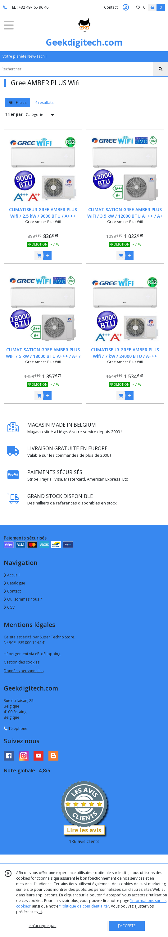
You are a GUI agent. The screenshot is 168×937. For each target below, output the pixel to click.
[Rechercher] (160, 69)
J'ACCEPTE (126, 925)
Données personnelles (23, 670)
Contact (111, 7)
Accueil (12, 575)
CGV (9, 607)
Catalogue (14, 583)
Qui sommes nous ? (23, 599)
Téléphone (15, 728)
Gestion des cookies (21, 662)
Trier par (14, 114)
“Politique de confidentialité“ (84, 906)
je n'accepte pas (42, 925)
